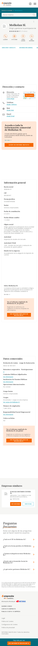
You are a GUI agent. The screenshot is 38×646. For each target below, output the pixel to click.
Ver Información (8, 377)
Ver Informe (15, 504)
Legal (3, 618)
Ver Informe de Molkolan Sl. (19, 643)
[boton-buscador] (34, 15)
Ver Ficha (28, 504)
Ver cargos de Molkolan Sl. (11, 402)
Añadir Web (10, 110)
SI (3, 372)
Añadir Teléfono (12, 104)
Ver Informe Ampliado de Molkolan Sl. (19, 314)
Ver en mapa (29, 95)
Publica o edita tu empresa (11, 611)
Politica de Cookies (7, 621)
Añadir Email (10, 116)
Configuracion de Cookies (10, 624)
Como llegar (10, 98)
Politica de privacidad (8, 627)
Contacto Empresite (9, 609)
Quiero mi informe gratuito (19, 145)
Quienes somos (7, 606)
